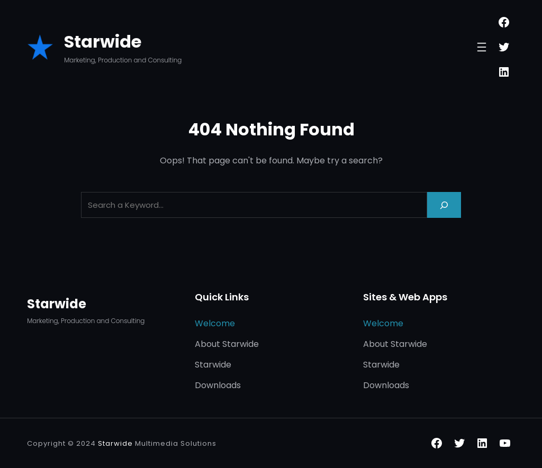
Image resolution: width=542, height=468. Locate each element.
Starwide (102, 41)
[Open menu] (482, 47)
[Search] (444, 205)
